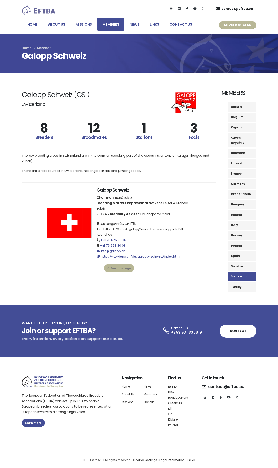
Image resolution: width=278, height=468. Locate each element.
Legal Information (171, 460)
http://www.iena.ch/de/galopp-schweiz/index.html (140, 256)
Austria (236, 107)
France (236, 174)
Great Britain (241, 194)
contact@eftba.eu (226, 386)
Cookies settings (145, 460)
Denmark (238, 153)
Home (32, 24)
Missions (84, 24)
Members (110, 24)
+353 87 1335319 (186, 332)
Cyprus (236, 127)
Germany (238, 184)
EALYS (191, 460)
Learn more (33, 423)
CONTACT (238, 331)
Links (154, 24)
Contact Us (181, 24)
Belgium (237, 117)
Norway (237, 235)
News (134, 24)
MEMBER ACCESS (237, 25)
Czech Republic (237, 140)
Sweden (237, 266)
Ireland (236, 215)
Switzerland (240, 277)
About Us (56, 24)
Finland (236, 163)
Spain (235, 256)
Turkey (236, 287)
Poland (236, 246)
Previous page (119, 268)
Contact (150, 402)
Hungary (237, 204)
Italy (234, 225)
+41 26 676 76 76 (113, 240)
